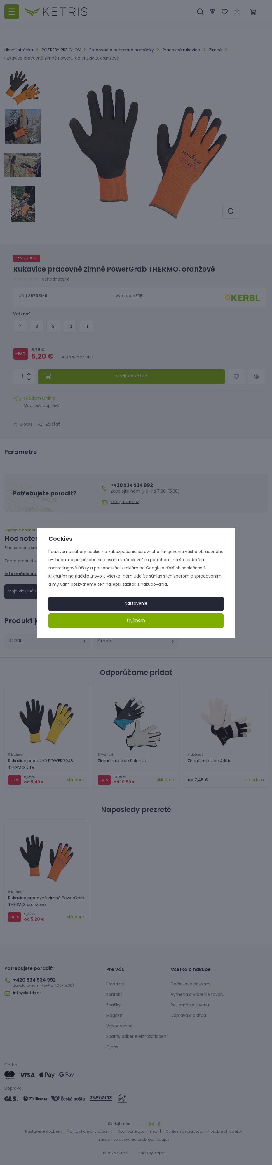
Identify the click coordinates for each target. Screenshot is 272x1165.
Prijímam (136, 620)
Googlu (153, 568)
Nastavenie (136, 603)
